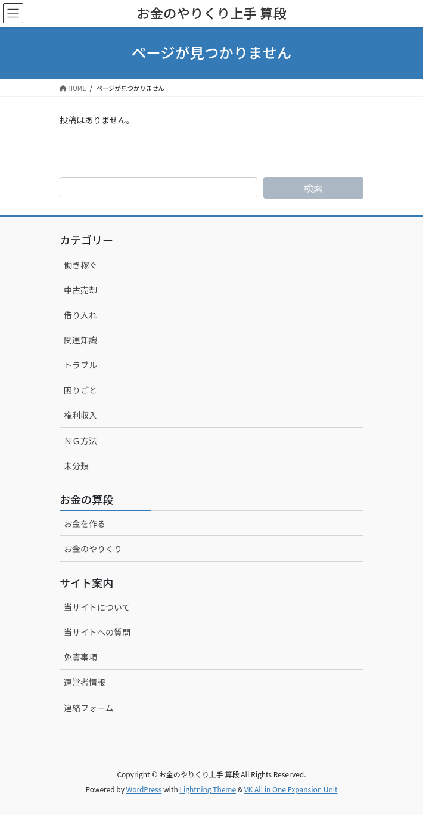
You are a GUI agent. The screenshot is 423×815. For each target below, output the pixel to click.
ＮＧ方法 (80, 441)
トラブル (80, 365)
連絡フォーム (89, 708)
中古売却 (80, 290)
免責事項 (80, 657)
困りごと (80, 390)
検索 (313, 188)
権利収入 (80, 415)
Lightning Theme (207, 789)
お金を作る (84, 523)
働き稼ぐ (80, 265)
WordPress (144, 789)
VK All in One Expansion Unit (291, 789)
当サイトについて (97, 607)
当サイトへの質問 (97, 632)
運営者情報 (84, 682)
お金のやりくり (93, 548)
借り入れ (80, 315)
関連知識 (80, 340)
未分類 (76, 466)
